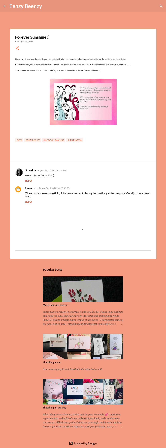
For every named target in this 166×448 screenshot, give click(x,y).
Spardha (30, 170)
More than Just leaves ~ (56, 305)
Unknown (31, 188)
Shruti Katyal (75, 140)
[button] (17, 48)
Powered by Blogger (83, 443)
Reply (28, 180)
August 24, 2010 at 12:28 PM (51, 170)
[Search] (47, 6)
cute (19, 140)
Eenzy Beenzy (25, 6)
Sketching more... (52, 362)
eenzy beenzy (33, 140)
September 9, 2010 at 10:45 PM (54, 188)
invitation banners (54, 140)
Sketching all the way (54, 407)
